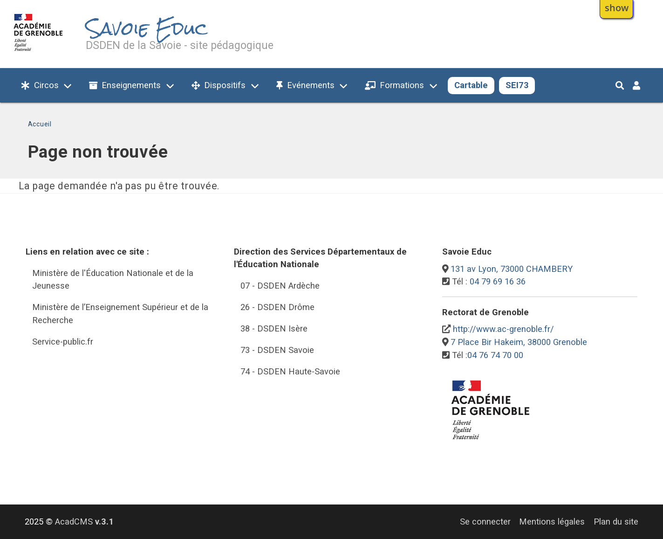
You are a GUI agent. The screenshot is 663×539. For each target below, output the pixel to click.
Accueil (40, 124)
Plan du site (616, 521)
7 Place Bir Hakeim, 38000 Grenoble (519, 342)
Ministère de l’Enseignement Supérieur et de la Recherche (120, 313)
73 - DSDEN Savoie (277, 350)
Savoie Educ (147, 28)
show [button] (617, 7)
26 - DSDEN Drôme (277, 307)
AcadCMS (84, 521)
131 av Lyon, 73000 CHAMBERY (512, 269)
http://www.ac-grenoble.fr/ (503, 329)
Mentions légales (552, 521)
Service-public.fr (62, 341)
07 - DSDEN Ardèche (280, 285)
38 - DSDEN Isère (274, 328)
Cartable (471, 85)
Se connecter (485, 521)
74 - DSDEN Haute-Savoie (290, 371)
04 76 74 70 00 (495, 355)
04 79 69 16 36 (498, 281)
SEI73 (517, 85)
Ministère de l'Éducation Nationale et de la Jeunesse (112, 279)
